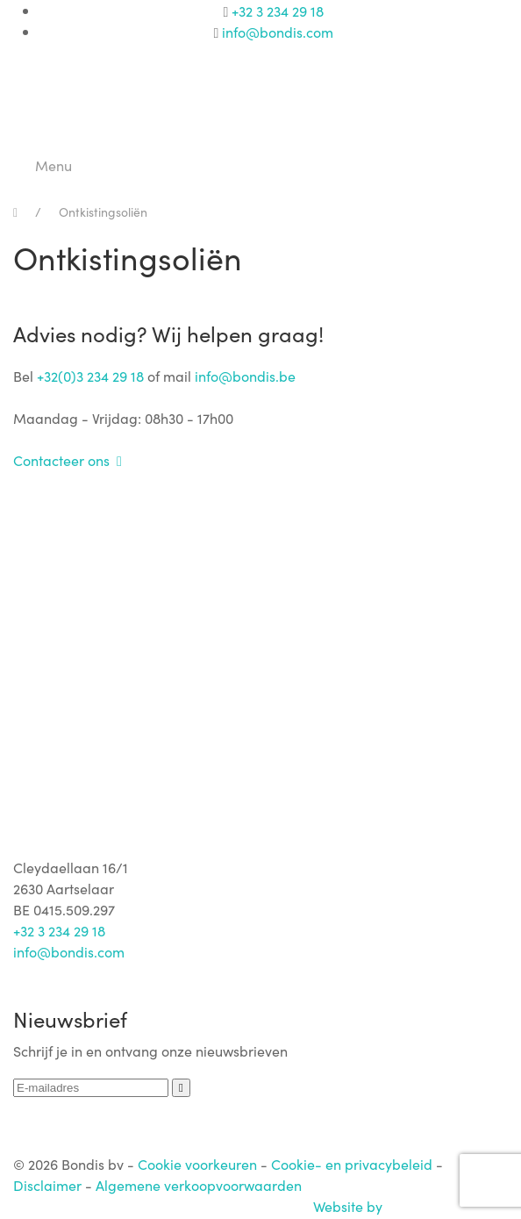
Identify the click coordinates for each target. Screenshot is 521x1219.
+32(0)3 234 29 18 (90, 375)
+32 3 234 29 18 (278, 10)
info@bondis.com (277, 31)
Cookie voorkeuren (197, 1163)
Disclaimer (47, 1184)
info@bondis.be (245, 375)
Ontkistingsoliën (103, 211)
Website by (410, 1205)
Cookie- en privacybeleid (351, 1163)
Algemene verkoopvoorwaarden (199, 1184)
